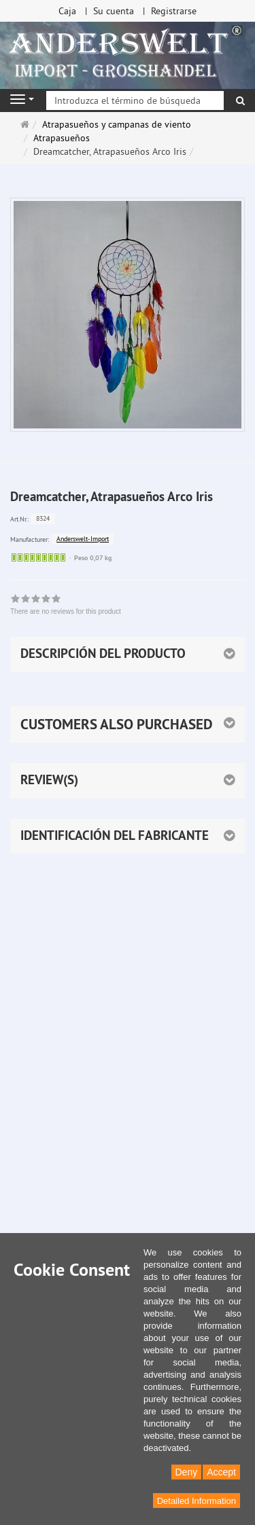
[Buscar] (240, 100)
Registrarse (174, 11)
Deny (186, 1472)
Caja (67, 11)
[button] (127, 724)
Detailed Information (196, 1501)
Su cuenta (113, 11)
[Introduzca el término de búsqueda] (135, 100)
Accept (221, 1472)
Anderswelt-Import (82, 538)
